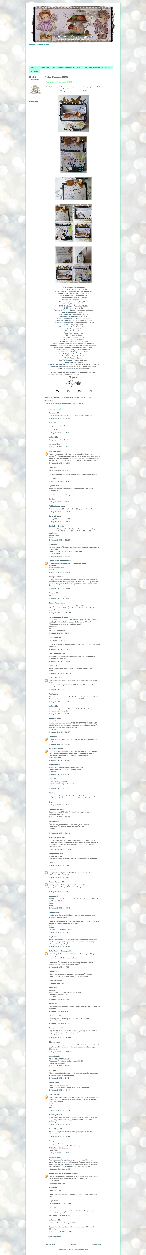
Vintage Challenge (58, 366)
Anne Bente (53, 637)
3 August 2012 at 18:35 (59, 433)
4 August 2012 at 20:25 (59, 744)
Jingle (51, 937)
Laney (51, 896)
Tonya (51, 593)
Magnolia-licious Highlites (65, 320)
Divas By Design (70, 304)
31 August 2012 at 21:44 (59, 1215)
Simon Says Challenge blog (62, 1075)
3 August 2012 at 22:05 (59, 540)
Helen (51, 779)
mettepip (52, 1220)
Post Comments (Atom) (79, 1250)
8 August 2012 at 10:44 (59, 1090)
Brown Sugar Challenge (65, 291)
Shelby (51, 793)
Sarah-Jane (53, 1016)
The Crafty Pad (65, 354)
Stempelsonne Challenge (68, 352)
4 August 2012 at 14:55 (59, 702)
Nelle (51, 1187)
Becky (51, 1141)
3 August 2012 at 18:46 (59, 447)
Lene (51, 736)
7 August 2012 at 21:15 (59, 1023)
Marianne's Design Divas (63, 323)
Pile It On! (66, 337)
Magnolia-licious (64, 318)
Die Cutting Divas (66, 302)
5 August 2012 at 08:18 (59, 833)
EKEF (66, 308)
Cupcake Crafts (66, 297)
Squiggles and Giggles (59, 345)
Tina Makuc (53, 678)
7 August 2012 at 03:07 (59, 983)
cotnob (52, 821)
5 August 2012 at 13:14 (59, 877)
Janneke (52, 1082)
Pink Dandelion (55, 654)
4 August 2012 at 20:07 (59, 732)
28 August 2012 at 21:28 (60, 1203)
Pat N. (51, 694)
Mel (50, 1208)
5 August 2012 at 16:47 (59, 892)
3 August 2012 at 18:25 (59, 419)
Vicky (51, 437)
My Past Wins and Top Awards (97, 67)
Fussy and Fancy (61, 310)
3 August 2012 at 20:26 (59, 512)
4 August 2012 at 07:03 (59, 649)
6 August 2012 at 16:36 (59, 946)
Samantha (95, 584)
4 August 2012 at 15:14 (59, 714)
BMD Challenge (66, 289)
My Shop (53, 569)
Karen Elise (53, 1129)
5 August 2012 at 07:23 (59, 817)
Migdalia (52, 765)
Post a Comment (54, 1236)
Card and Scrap (67, 295)
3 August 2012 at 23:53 (59, 572)
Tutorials (34, 71)
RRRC (65, 339)
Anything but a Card (70, 403)
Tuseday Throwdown (56, 364)
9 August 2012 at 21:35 (59, 1153)
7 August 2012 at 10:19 (59, 1011)
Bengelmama (54, 854)
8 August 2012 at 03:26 (59, 1066)
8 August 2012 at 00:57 (60, 1052)
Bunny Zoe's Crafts (66, 293)
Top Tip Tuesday (65, 360)
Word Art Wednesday (66, 368)
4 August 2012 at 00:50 (60, 589)
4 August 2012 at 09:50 (60, 673)
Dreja (51, 467)
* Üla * (51, 1004)
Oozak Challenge (68, 329)
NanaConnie (54, 748)
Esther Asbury (54, 603)
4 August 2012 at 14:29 (59, 690)
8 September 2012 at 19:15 (60, 1232)
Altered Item (56, 403)
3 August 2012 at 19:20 (59, 481)
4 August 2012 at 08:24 (59, 661)
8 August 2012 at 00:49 (60, 1038)
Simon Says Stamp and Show (65, 343)
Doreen (52, 413)
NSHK (66, 325)
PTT (66, 335)
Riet (50, 423)
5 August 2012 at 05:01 (59, 805)
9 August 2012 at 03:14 (59, 1110)
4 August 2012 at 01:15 (59, 599)
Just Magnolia (65, 314)
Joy (50, 1070)
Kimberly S (53, 1115)
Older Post (96, 1245)
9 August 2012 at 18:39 (59, 1137)
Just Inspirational (69, 312)
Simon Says (64, 341)
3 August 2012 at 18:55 (59, 463)
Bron (51, 544)
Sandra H (53, 516)
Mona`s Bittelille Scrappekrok (61, 1173)
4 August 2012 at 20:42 (59, 760)
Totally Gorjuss (70, 362)
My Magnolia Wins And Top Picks (67, 67)
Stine (51, 987)
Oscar (51, 870)
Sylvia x (52, 486)
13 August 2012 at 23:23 (60, 1183)
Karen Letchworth (56, 617)
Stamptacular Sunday (66, 350)
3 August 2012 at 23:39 (59, 556)
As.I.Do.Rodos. (54, 506)
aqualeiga (52, 718)
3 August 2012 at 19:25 (59, 502)
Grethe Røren (54, 882)
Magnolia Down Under (69, 316)
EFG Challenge (65, 306)
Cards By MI (54, 526)
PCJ (66, 331)
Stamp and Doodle (62, 347)
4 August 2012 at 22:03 (59, 789)
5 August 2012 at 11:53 (59, 865)
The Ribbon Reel (69, 356)
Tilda (81, 403)
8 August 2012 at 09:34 (59, 1078)
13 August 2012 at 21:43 (59, 1169)
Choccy (52, 1042)
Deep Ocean (66, 300)
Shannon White (55, 837)
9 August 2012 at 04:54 (59, 1124)
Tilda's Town (69, 358)
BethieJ (52, 1056)
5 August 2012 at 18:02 (59, 908)
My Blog (52, 565)
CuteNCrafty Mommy (58, 560)
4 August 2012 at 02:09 (60, 613)
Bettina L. (52, 1157)
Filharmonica (54, 809)
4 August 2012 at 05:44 (59, 633)
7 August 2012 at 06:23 (59, 999)
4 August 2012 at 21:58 (59, 774)
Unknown (52, 451)
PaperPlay (68, 333)
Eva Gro (52, 912)
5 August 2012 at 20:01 (59, 932)
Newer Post (50, 1245)
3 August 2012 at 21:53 (59, 522)
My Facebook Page (57, 567)
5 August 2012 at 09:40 (60, 849)
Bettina (84, 1166)
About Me (44, 67)
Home (33, 67)
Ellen (51, 666)
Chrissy (52, 971)
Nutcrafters (64, 327)
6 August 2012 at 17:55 (59, 967)
